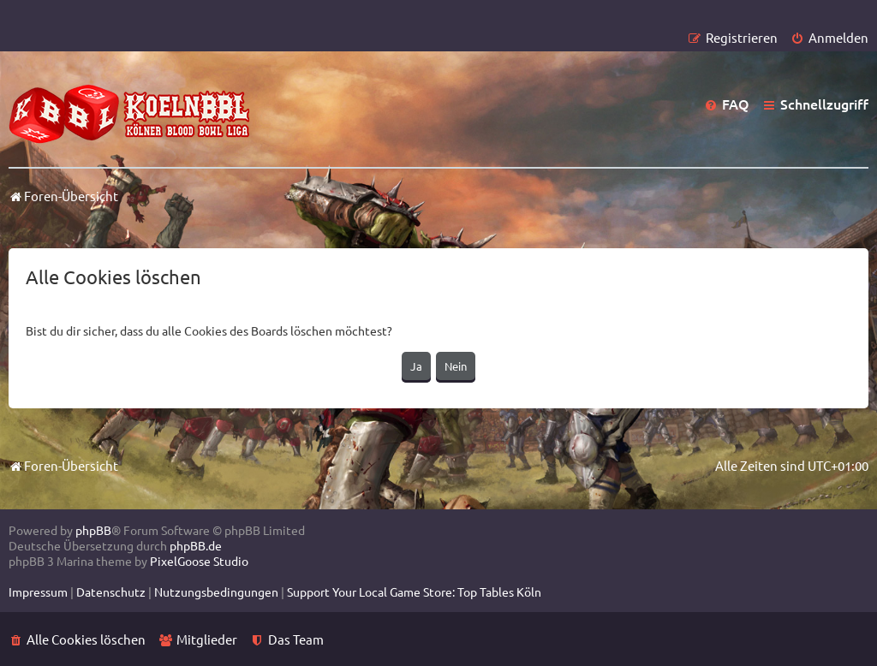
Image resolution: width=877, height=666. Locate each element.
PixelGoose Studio (199, 560)
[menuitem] (829, 37)
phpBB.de (196, 545)
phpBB (93, 530)
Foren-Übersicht (63, 465)
